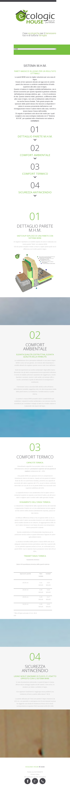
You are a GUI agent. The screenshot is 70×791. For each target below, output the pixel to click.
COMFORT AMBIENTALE (35, 155)
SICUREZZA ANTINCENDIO (35, 192)
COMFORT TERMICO (35, 173)
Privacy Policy (35, 774)
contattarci (35, 121)
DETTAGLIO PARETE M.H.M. (35, 136)
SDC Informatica (40, 777)
